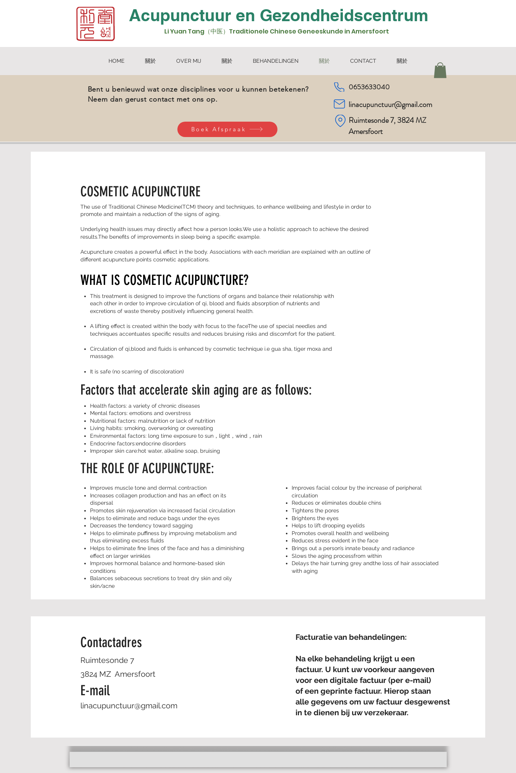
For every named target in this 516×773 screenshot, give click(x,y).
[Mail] (339, 104)
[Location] (340, 121)
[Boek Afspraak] (227, 129)
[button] (440, 70)
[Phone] (339, 87)
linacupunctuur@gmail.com (390, 104)
